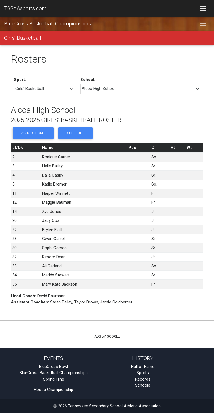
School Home (33, 133)
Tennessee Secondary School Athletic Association (114, 406)
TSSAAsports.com (25, 8)
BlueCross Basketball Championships (47, 24)
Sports (143, 372)
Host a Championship (53, 389)
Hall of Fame (142, 366)
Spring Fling (53, 379)
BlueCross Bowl (53, 366)
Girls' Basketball (22, 38)
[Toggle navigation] (203, 8)
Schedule (75, 133)
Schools (142, 385)
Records (142, 379)
